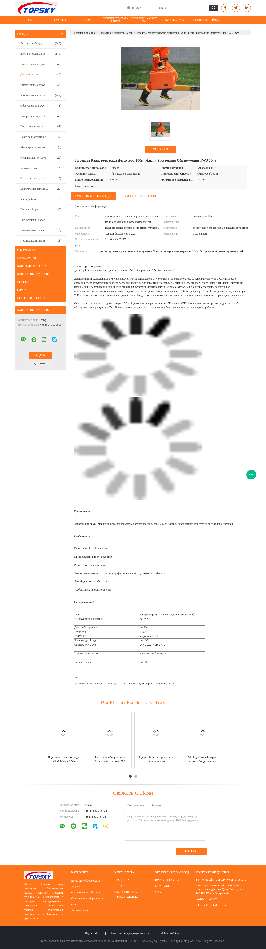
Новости (24, 282)
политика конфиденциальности (130, 933)
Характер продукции (140, 196)
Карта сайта (92, 933)
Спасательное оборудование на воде (41, 64)
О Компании (26, 250)
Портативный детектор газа (40, 127)
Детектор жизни (40, 75)
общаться (160, 149)
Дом (29, 20)
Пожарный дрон (40, 210)
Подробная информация (93, 196)
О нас (87, 20)
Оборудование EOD (40, 106)
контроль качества (31, 266)
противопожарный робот (40, 54)
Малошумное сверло (40, 147)
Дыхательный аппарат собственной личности (41, 189)
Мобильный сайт (170, 933)
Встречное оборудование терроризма (41, 43)
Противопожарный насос (40, 241)
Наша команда (126, 897)
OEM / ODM (162, 886)
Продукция (40, 34)
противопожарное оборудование (40, 95)
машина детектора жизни (120, 683)
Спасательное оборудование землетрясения (41, 85)
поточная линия (167, 880)
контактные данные (33, 274)
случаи (23, 290)
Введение (121, 880)
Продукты (58, 20)
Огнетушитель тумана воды (40, 178)
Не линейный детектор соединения (41, 158)
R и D (158, 891)
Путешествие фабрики (115, 20)
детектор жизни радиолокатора (157, 683)
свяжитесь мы (173, 20)
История (120, 886)
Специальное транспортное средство (41, 230)
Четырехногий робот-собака (40, 220)
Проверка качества (144, 20)
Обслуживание (125, 891)
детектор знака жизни (88, 683)
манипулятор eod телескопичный (40, 168)
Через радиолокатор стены (40, 137)
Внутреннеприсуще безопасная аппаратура (41, 116)
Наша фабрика (28, 258)
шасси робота (40, 199)
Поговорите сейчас (205, 20)
